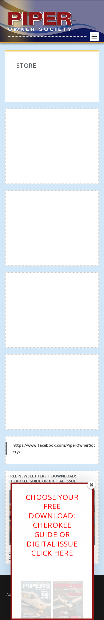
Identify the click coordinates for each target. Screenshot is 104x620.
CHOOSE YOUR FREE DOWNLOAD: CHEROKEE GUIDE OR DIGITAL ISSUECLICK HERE (52, 527)
